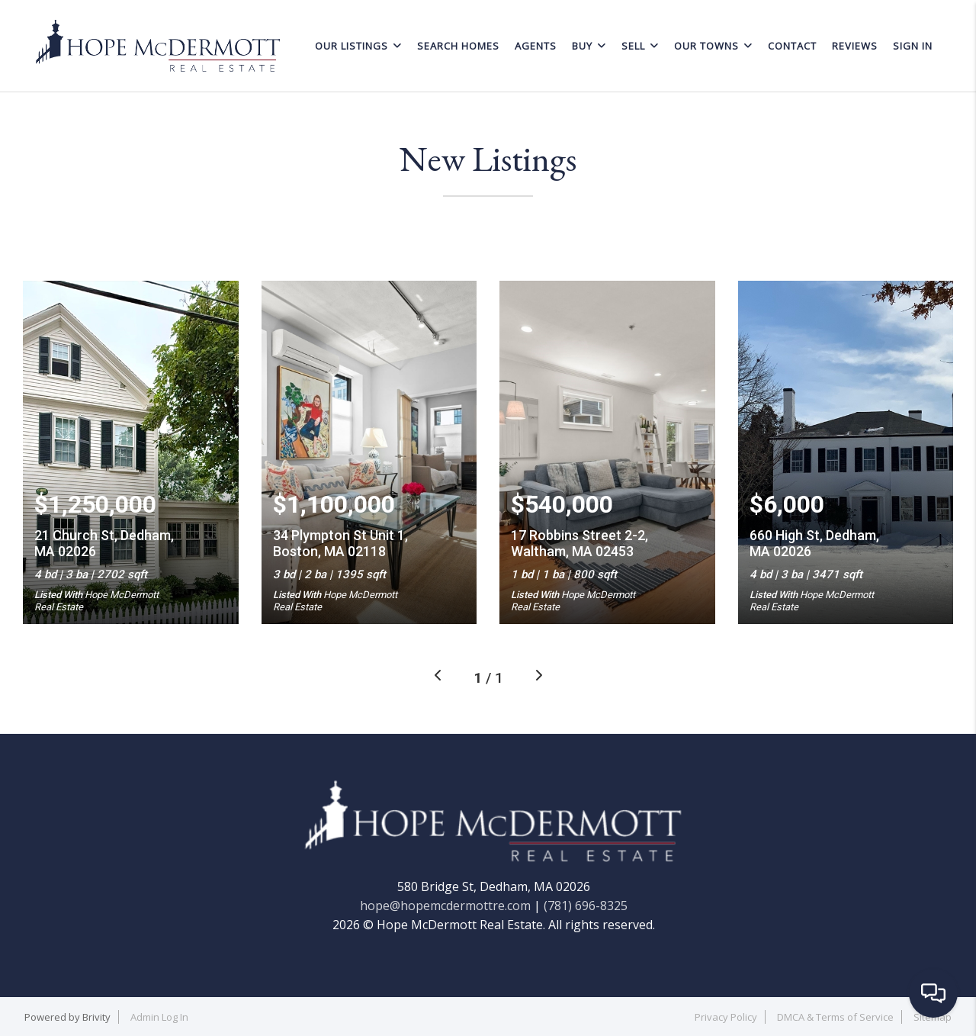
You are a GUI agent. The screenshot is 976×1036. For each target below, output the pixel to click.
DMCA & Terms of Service (835, 1017)
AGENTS (536, 46)
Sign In (913, 46)
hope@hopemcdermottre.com (445, 905)
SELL (640, 46)
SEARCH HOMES (458, 46)
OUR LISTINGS (358, 46)
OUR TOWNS (713, 46)
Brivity (96, 1017)
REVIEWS (855, 46)
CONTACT (792, 46)
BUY (589, 46)
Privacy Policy (726, 1017)
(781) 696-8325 (586, 905)
